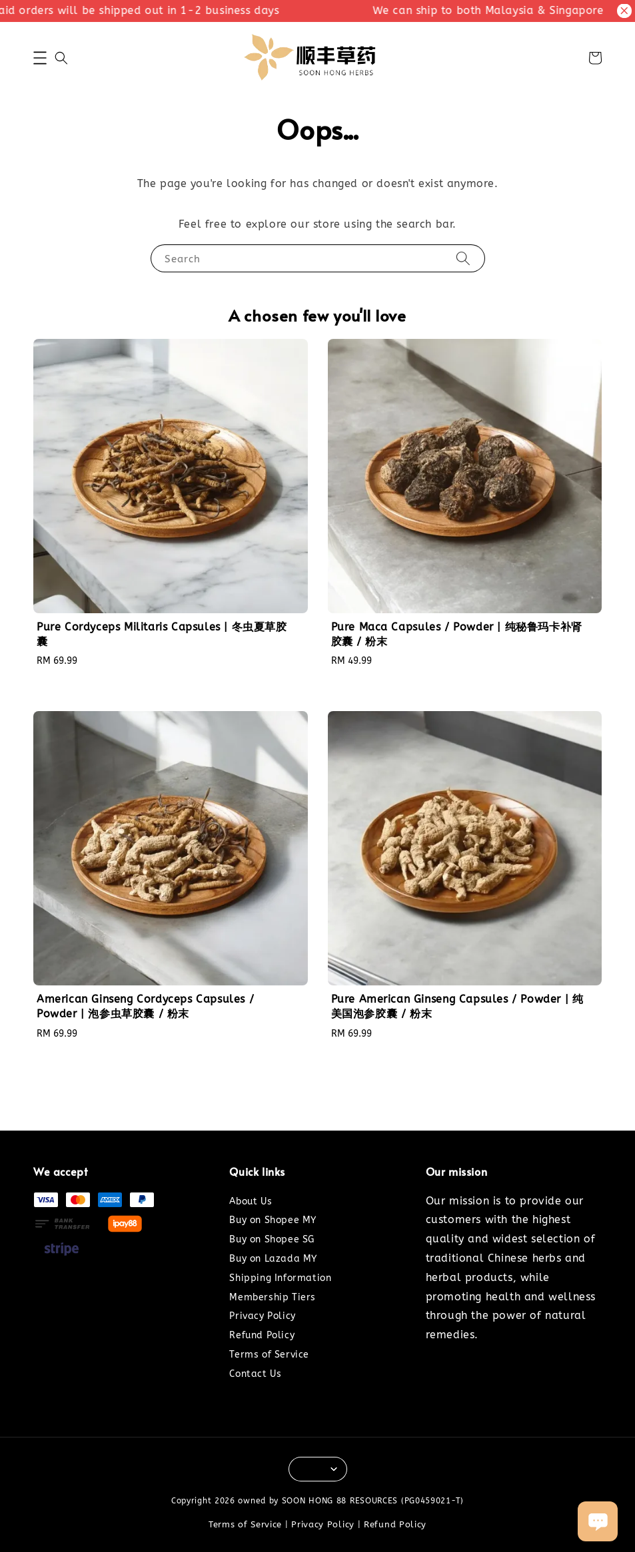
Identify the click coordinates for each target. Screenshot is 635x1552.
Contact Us (255, 1374)
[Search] (463, 258)
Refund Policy (262, 1335)
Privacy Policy (262, 1316)
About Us (250, 1201)
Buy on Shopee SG (272, 1239)
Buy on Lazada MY (273, 1258)
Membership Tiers (272, 1297)
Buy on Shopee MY (273, 1220)
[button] (40, 58)
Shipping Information (280, 1278)
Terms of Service (269, 1354)
